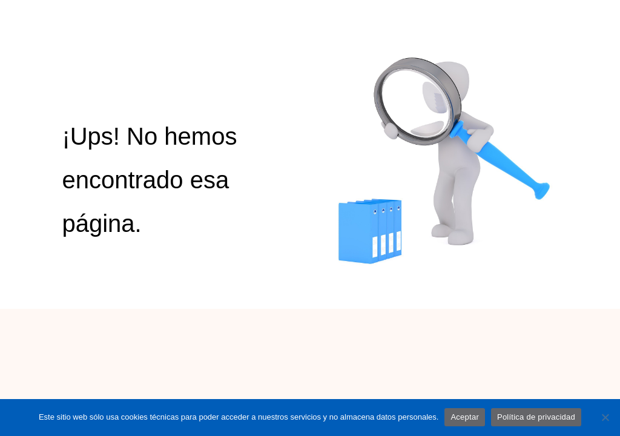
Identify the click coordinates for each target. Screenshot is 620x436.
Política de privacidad (536, 416)
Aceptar (464, 416)
